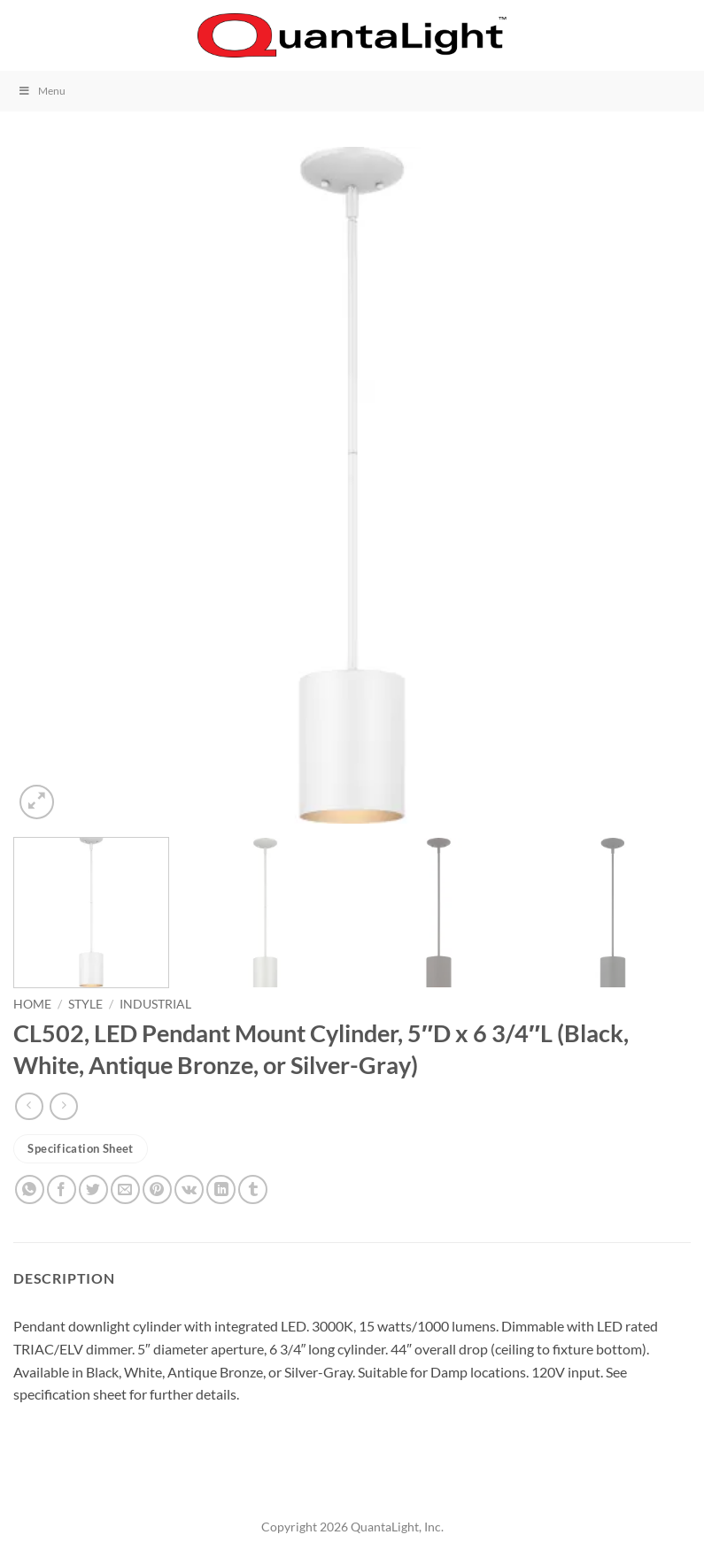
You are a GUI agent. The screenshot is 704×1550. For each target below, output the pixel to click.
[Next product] (29, 1106)
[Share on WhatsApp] (29, 1189)
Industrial (155, 1004)
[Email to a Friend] (125, 1189)
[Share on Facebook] (61, 1189)
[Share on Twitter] (93, 1189)
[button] (24, 35)
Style (85, 1004)
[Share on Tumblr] (252, 1189)
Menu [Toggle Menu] (42, 90)
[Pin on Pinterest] (157, 1189)
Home (32, 1004)
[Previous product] (63, 1106)
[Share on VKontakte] (189, 1189)
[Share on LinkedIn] (221, 1189)
